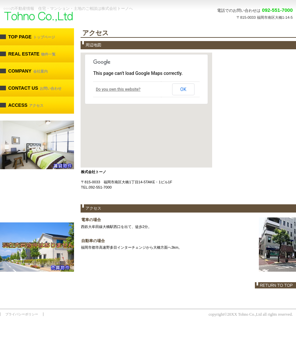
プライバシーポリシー (21, 314)
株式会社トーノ (51, 17)
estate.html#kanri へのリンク (37, 196)
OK (183, 89)
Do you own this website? (118, 89)
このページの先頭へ (275, 285)
